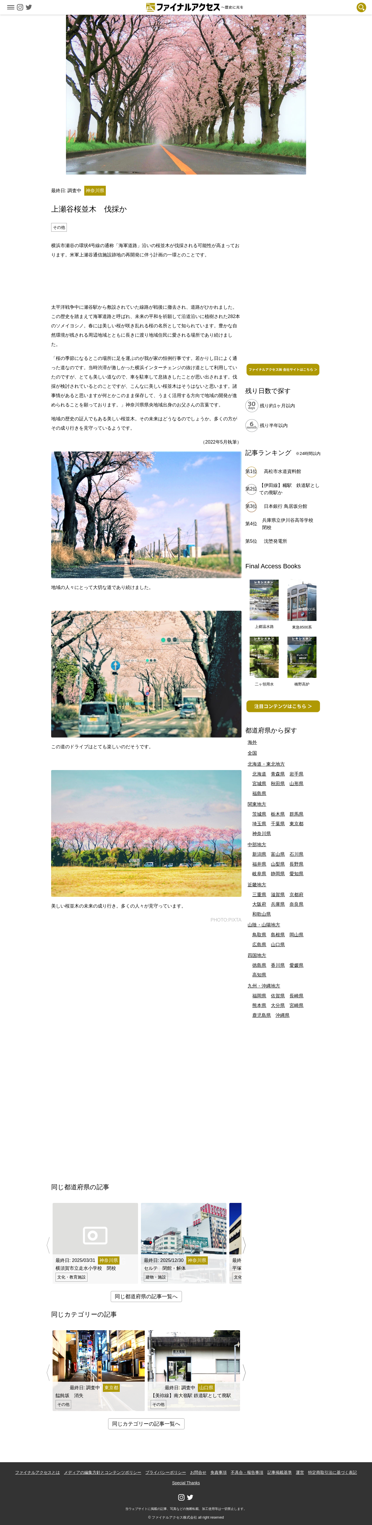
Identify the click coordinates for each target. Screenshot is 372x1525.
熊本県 (259, 1005)
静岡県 (278, 873)
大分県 (278, 1005)
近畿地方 (257, 884)
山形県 (296, 783)
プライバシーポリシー (165, 1472)
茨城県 (259, 814)
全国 (252, 753)
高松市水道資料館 (282, 471)
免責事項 (218, 1472)
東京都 (296, 823)
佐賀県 (278, 995)
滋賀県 (278, 894)
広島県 (259, 944)
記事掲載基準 (279, 1472)
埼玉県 (259, 823)
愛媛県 (296, 965)
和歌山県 (261, 914)
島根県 (278, 934)
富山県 (278, 854)
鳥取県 (259, 934)
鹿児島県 (261, 1015)
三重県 (259, 894)
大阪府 (259, 904)
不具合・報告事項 (247, 1472)
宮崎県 (296, 1005)
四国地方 (257, 955)
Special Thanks (186, 1483)
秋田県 (278, 783)
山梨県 (278, 864)
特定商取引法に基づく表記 (332, 1472)
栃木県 (278, 814)
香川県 (278, 965)
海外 (252, 742)
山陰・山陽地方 (264, 924)
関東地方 (257, 804)
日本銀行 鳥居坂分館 (285, 506)
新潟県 (259, 854)
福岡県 (259, 995)
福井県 (259, 864)
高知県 (259, 974)
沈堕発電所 (275, 541)
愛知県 (296, 873)
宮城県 (259, 783)
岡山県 (296, 934)
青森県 (278, 774)
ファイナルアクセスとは (37, 1472)
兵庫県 (278, 904)
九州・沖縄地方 (264, 985)
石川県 (296, 854)
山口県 (278, 944)
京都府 (296, 894)
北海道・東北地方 (266, 764)
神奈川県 (261, 833)
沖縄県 (282, 1015)
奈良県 (296, 904)
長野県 (296, 864)
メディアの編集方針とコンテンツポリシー (102, 1472)
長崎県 (296, 995)
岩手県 (296, 774)
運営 (300, 1472)
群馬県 (296, 814)
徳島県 (259, 965)
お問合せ (198, 1472)
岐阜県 (259, 873)
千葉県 (278, 823)
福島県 (259, 793)
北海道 (259, 774)
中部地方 (257, 844)
